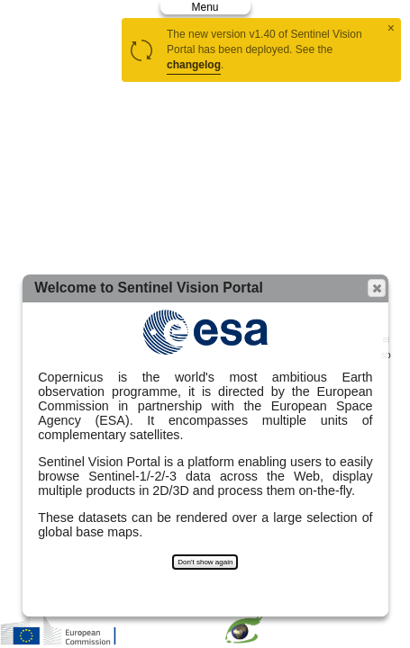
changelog (194, 64)
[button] (377, 288)
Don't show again (205, 562)
